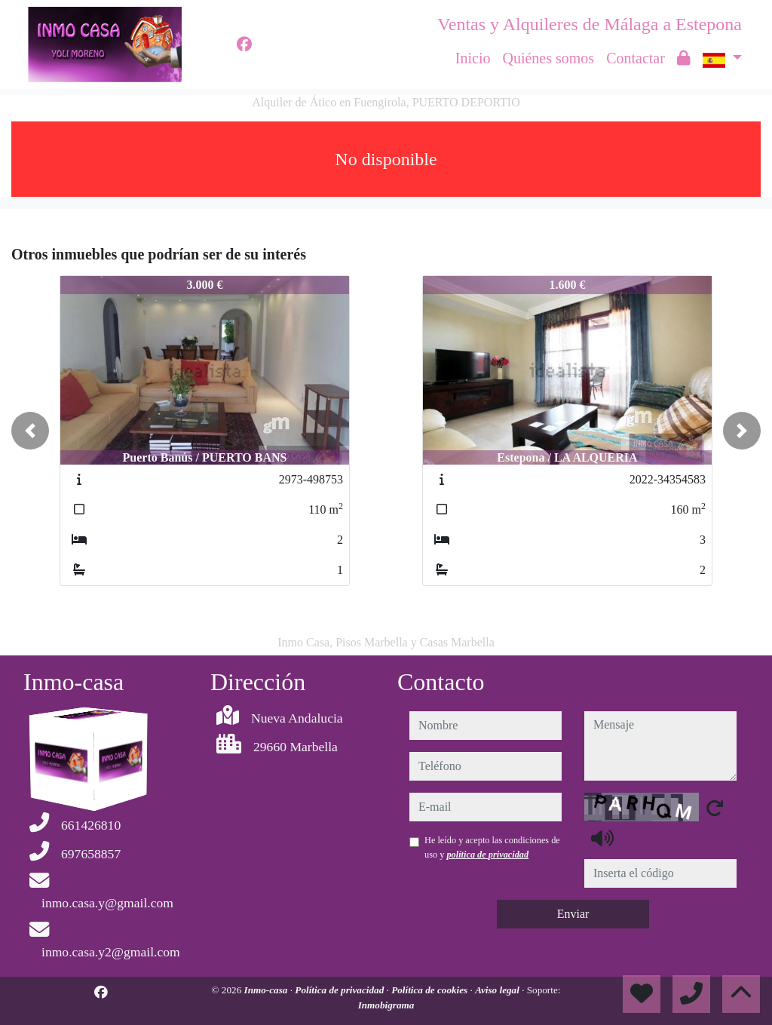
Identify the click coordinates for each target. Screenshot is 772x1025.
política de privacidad (487, 854)
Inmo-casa (267, 990)
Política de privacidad (340, 990)
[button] (30, 431)
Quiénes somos (548, 58)
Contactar (635, 58)
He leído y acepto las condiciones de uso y (492, 847)
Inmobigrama (386, 1005)
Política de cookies (430, 990)
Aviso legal (498, 990)
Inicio (473, 58)
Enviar (573, 913)
